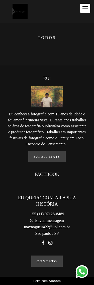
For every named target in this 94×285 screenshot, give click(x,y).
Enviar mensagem (49, 221)
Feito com (47, 281)
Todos (47, 38)
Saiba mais (47, 156)
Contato (47, 261)
